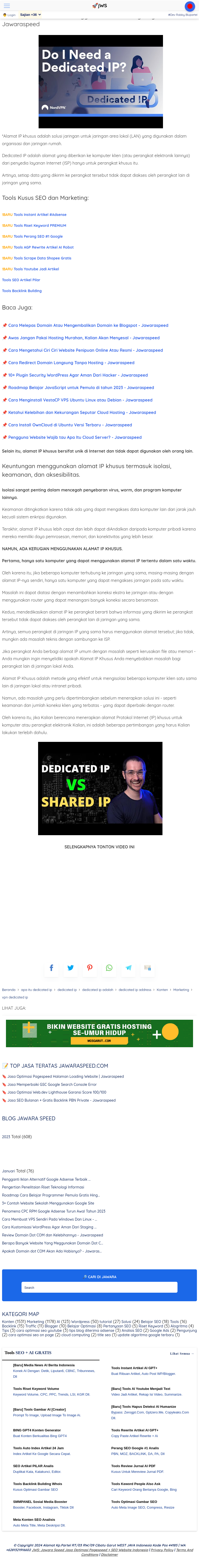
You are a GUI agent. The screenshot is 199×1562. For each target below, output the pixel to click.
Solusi (125, 1321)
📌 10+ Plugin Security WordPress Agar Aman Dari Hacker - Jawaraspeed (75, 375)
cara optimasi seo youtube (38, 1330)
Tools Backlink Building (22, 291)
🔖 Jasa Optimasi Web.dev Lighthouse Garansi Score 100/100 (54, 1092)
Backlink (9, 1326)
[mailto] (147, 970)
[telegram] (128, 970)
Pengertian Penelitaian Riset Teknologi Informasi (43, 1187)
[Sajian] (30, 15)
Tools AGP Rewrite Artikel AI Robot (38, 247)
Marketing (35, 1321)
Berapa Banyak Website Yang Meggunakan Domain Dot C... (52, 1243)
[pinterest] (90, 970)
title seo (103, 1335)
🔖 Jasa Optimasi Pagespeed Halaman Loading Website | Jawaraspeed (63, 1076)
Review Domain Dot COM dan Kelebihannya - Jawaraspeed (52, 1235)
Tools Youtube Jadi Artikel (30, 269)
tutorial (105, 1321)
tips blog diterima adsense (91, 1330)
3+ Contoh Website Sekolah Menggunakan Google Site (48, 1203)
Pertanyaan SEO (116, 1326)
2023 (6, 1137)
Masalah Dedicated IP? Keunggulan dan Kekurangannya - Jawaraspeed (82, 20)
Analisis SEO (131, 1330)
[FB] (51, 970)
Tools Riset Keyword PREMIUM (34, 225)
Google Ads (159, 1330)
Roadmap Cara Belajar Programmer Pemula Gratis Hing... (51, 1195)
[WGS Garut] (99, 1048)
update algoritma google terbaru (145, 1335)
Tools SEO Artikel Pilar (21, 280)
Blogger (51, 1326)
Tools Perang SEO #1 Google (32, 236)
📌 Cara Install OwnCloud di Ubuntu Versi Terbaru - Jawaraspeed (67, 424)
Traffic (30, 1326)
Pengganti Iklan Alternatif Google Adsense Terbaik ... (46, 1179)
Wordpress (80, 1321)
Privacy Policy (162, 1550)
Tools (174, 1321)
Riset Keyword (150, 1326)
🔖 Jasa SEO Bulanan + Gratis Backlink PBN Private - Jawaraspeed (59, 1100)
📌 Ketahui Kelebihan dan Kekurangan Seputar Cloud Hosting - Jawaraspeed (79, 412)
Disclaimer (109, 1554)
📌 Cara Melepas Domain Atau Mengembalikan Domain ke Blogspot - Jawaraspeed (85, 325)
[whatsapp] (109, 970)
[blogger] (70, 970)
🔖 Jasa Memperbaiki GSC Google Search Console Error (49, 1084)
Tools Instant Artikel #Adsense (34, 214)
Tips (5, 1330)
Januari (8, 1171)
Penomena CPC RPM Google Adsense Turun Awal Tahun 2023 (53, 1211)
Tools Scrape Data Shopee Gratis (37, 258)
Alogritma (178, 1326)
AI (58, 1321)
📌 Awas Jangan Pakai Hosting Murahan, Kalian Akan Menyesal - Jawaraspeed (81, 337)
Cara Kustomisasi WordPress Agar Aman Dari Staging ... (49, 1227)
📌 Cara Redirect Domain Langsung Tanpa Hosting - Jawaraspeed (68, 362)
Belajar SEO (150, 1321)
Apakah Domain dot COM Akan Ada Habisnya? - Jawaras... (52, 1251)
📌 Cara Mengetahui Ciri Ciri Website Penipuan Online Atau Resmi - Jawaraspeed (82, 350)
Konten (8, 1321)
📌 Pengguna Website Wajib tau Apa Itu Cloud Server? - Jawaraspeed (72, 437)
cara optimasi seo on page (31, 1335)
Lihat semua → (182, 1353)
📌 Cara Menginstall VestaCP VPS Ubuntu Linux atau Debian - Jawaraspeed (77, 400)
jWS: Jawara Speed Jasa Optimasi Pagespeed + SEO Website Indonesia (90, 1550)
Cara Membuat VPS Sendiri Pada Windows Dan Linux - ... (49, 1219)
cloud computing (75, 1335)
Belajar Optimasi (81, 1326)
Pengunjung (186, 1330)
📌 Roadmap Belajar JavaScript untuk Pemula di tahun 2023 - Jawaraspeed (78, 387)
